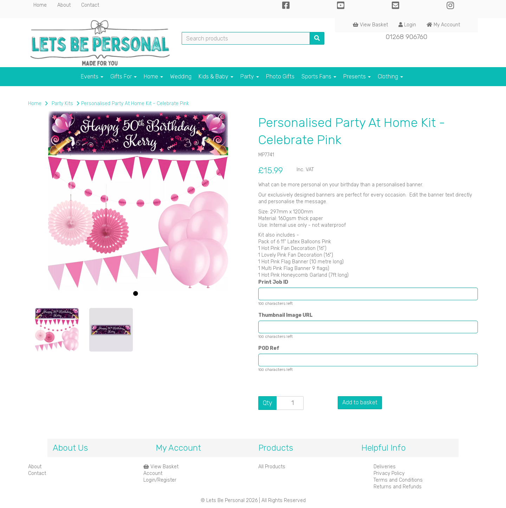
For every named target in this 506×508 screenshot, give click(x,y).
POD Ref (268, 348)
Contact (90, 5)
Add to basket (359, 402)
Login (407, 25)
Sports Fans (318, 76)
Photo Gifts (280, 76)
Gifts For (123, 76)
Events (92, 76)
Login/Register (159, 480)
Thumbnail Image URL (285, 315)
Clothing (390, 76)
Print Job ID (273, 282)
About (64, 5)
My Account (443, 25)
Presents (357, 76)
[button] (48, 253)
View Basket (370, 25)
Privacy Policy (389, 473)
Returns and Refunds (398, 487)
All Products (271, 467)
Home (40, 5)
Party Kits (62, 104)
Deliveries (385, 467)
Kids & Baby (216, 76)
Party (249, 76)
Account (152, 473)
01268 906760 (406, 37)
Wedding (181, 76)
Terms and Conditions (398, 480)
